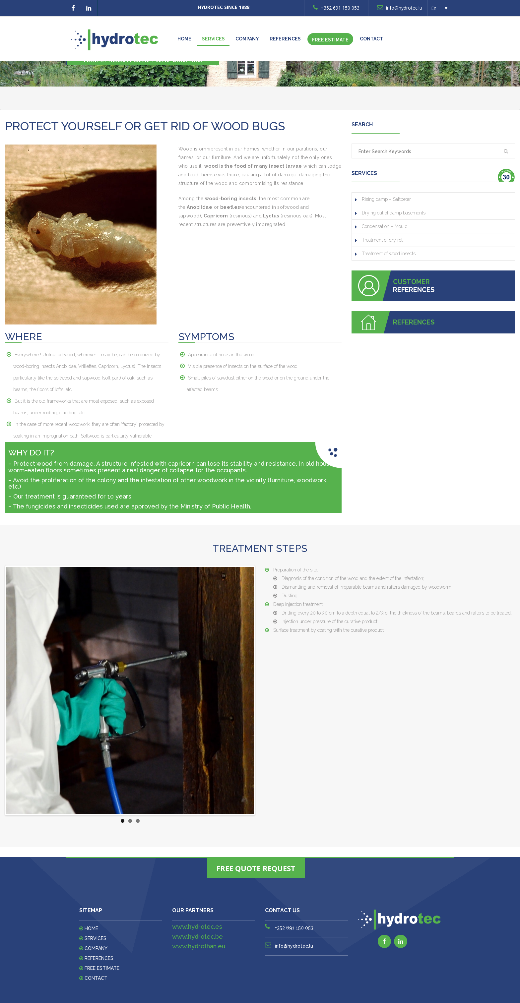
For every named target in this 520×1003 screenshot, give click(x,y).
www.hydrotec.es (197, 926)
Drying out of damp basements (393, 212)
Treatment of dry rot (382, 240)
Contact (371, 38)
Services (213, 38)
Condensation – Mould (385, 226)
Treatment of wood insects (389, 253)
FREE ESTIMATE (330, 39)
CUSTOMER (411, 282)
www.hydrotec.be (197, 936)
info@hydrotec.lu (399, 8)
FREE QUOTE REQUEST (255, 868)
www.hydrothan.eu (198, 946)
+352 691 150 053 (336, 8)
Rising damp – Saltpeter (386, 199)
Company (247, 38)
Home (184, 38)
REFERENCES (285, 38)
